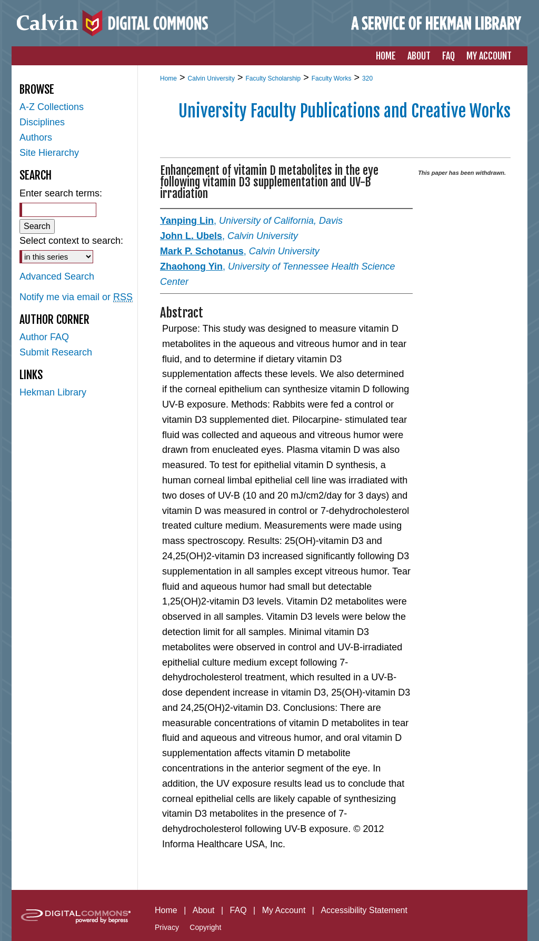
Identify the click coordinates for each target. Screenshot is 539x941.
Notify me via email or (76, 297)
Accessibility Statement (364, 910)
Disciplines (42, 122)
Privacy (167, 927)
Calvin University (211, 78)
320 (367, 78)
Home (168, 78)
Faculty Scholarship (273, 78)
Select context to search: (71, 240)
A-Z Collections (51, 107)
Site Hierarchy (49, 152)
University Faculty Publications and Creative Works (344, 111)
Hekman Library (52, 392)
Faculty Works (332, 78)
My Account (284, 910)
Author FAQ (44, 337)
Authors (35, 137)
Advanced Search (56, 276)
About (204, 910)
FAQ (238, 910)
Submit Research (55, 352)
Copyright (205, 927)
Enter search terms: (60, 193)
